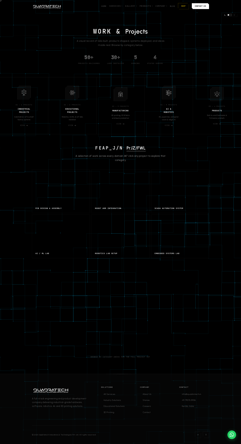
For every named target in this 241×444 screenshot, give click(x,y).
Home (104, 6)
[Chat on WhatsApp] (231, 434)
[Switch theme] (229, 15)
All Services (109, 394)
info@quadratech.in (191, 394)
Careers (147, 406)
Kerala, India (188, 406)
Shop (183, 6)
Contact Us (200, 6)
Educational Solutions (114, 406)
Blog (172, 6)
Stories (146, 400)
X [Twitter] (206, 435)
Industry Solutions (112, 400)
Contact (147, 412)
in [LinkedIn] (198, 435)
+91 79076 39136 (189, 400)
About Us (147, 394)
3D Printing (109, 412)
